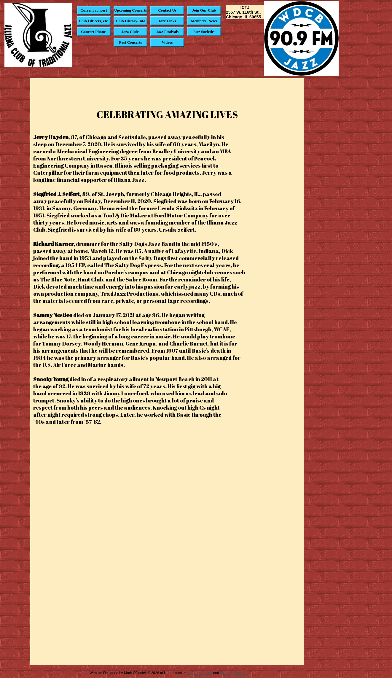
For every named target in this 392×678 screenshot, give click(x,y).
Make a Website (199, 673)
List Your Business (234, 673)
